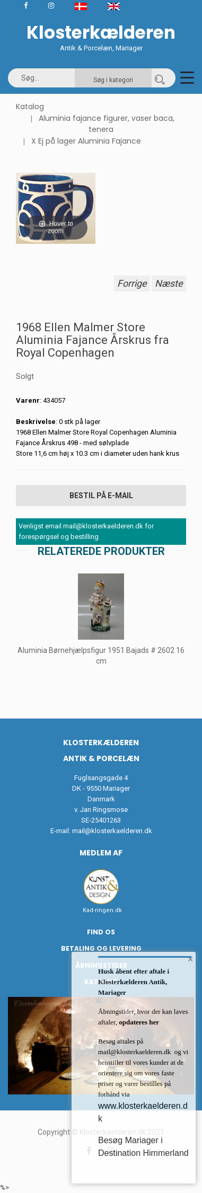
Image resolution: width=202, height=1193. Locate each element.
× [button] (191, 959)
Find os (101, 931)
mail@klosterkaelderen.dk (112, 831)
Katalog (30, 106)
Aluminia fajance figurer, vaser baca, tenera (106, 124)
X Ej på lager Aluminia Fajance (86, 141)
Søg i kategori (113, 80)
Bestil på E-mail (101, 495)
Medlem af (101, 852)
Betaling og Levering (101, 948)
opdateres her (138, 1022)
